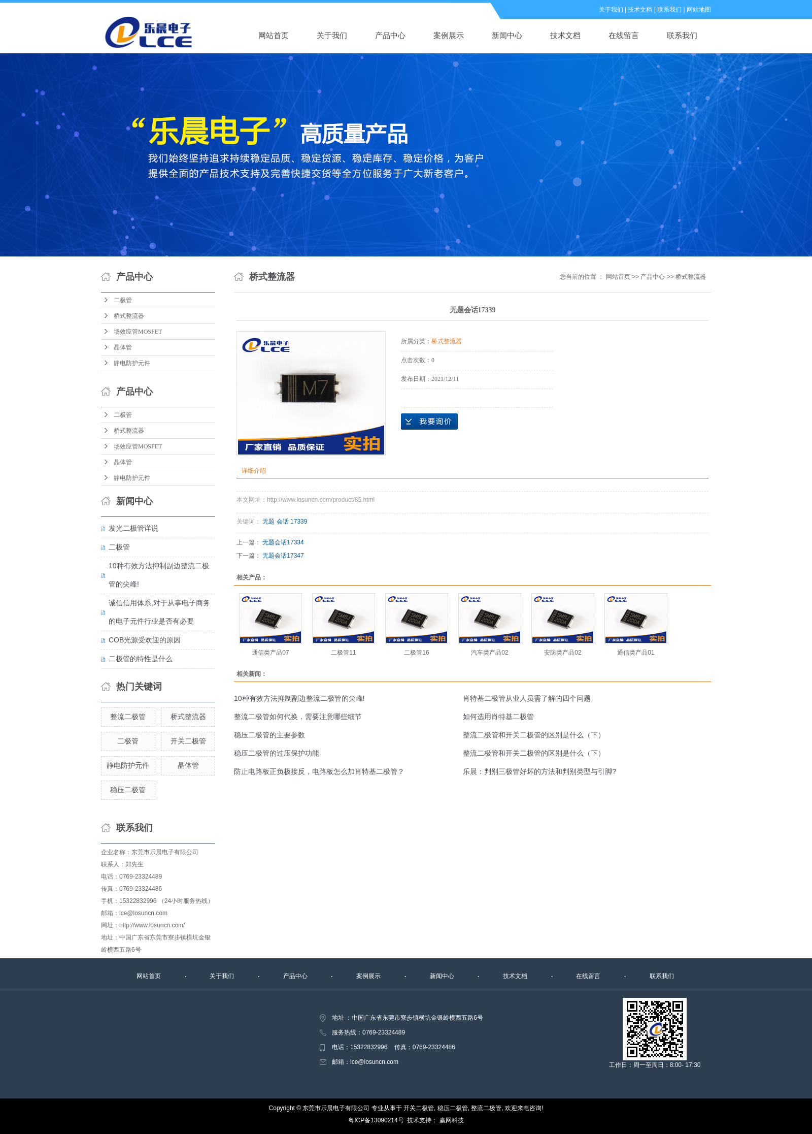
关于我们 (611, 9)
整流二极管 (128, 716)
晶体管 (123, 347)
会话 (283, 521)
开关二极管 (188, 741)
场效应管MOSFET (138, 331)
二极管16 (416, 652)
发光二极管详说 (133, 528)
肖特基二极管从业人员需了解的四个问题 (527, 698)
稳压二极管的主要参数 (269, 735)
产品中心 (390, 35)
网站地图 (699, 9)
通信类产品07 (270, 652)
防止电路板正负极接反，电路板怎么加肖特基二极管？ (319, 771)
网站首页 (273, 35)
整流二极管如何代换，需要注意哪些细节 (298, 716)
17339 (298, 521)
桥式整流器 (129, 315)
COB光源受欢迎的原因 (145, 640)
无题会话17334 (282, 542)
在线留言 (623, 35)
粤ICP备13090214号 (375, 1120)
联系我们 (669, 9)
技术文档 (640, 9)
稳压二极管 (128, 790)
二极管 (123, 300)
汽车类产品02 (489, 652)
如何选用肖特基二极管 (498, 716)
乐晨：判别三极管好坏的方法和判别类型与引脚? (539, 771)
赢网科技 (451, 1120)
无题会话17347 (282, 555)
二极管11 (343, 652)
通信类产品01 (635, 652)
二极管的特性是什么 (141, 659)
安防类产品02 (562, 652)
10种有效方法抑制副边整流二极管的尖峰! (299, 698)
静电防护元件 (132, 363)
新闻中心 (507, 35)
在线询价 (429, 421)
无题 (268, 521)
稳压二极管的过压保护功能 (276, 753)
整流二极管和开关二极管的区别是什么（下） (534, 735)
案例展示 (448, 35)
